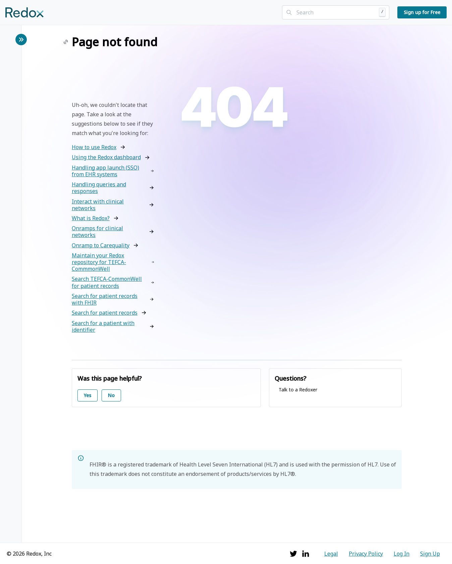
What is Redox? (91, 218)
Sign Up (430, 553)
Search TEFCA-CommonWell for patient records (107, 282)
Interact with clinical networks (98, 204)
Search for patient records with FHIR (104, 299)
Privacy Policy (366, 553)
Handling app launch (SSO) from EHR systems (105, 171)
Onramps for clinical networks (97, 231)
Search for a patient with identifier (103, 326)
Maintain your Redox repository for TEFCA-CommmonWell (99, 262)
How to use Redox (94, 147)
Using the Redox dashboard (106, 157)
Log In (401, 553)
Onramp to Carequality (100, 245)
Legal (331, 553)
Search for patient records (104, 312)
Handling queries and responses (99, 187)
